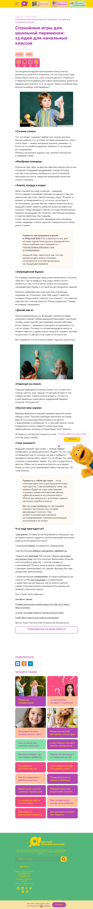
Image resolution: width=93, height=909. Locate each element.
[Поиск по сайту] (38, 859)
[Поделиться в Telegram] (30, 663)
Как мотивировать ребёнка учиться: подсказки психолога (30, 779)
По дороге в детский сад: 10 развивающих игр (28, 767)
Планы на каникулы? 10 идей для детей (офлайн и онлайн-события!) (62, 756)
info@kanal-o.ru (27, 883)
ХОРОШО (59, 904)
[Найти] (64, 859)
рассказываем (38, 580)
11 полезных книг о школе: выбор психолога (29, 802)
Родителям (31, 17)
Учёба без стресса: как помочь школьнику (37, 618)
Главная (19, 17)
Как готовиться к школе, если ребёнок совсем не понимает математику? (62, 802)
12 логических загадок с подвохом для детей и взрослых (61, 702)
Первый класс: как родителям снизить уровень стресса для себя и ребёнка (62, 790)
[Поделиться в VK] (17, 663)
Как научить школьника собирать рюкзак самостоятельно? (30, 813)
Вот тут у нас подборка (35, 506)
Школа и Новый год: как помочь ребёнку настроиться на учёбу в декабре (29, 756)
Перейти (72, 439)
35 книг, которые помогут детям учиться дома (39, 613)
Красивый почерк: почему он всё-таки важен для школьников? (29, 733)
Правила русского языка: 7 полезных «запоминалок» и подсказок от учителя (60, 779)
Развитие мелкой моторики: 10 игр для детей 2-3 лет (62, 733)
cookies (47, 906)
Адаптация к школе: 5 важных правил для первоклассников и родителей (30, 790)
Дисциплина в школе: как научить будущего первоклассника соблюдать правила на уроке (62, 813)
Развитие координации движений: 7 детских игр (30, 702)
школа (19, 54)
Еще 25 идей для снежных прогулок (28, 744)
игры (29, 54)
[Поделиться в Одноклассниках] (24, 663)
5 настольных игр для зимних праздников (62, 744)
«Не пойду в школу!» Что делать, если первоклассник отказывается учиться (61, 767)
